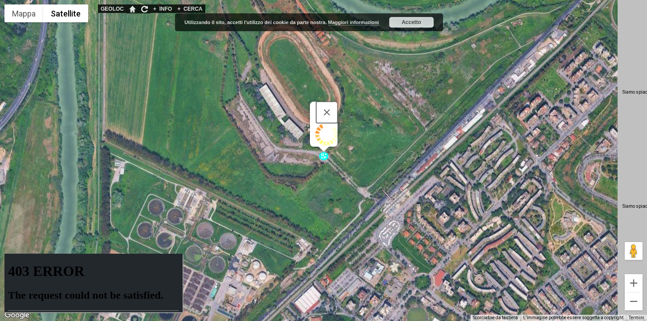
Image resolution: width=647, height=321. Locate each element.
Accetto (411, 22)
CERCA (189, 9)
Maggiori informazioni (353, 22)
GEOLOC (112, 9)
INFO (162, 9)
